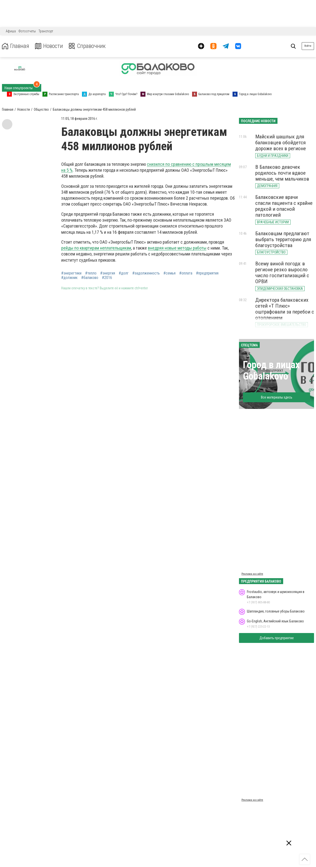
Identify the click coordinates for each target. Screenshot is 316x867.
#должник (69, 277)
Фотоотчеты (27, 31)
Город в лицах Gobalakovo (271, 370)
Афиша (11, 31)
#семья (169, 273)
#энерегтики (71, 273)
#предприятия (207, 273)
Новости (49, 46)
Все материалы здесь (276, 397)
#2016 (107, 277)
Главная (15, 46)
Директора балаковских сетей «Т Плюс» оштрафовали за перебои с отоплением (284, 309)
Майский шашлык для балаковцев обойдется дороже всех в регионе (280, 142)
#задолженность (146, 273)
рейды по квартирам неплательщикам (96, 248)
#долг (124, 273)
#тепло (91, 273)
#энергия (107, 273)
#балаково (89, 277)
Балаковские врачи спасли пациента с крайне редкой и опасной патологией (284, 206)
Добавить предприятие (276, 638)
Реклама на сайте (252, 573)
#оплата (185, 273)
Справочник (87, 46)
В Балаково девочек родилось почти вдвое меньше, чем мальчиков (282, 173)
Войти (307, 45)
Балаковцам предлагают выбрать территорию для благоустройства (283, 239)
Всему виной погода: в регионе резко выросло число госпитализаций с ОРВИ (282, 272)
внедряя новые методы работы (177, 248)
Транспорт (46, 31)
